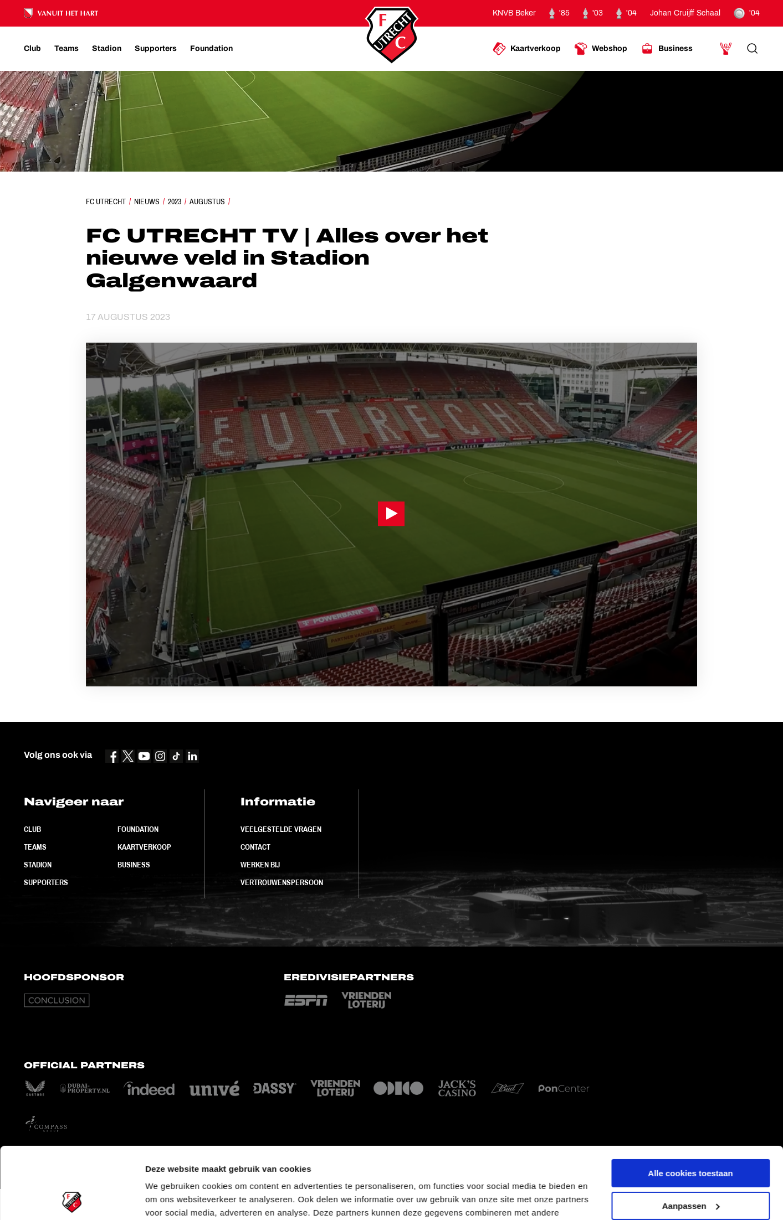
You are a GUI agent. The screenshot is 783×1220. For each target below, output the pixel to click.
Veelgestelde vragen (280, 829)
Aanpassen (691, 1134)
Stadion (38, 865)
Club (32, 829)
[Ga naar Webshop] (600, 49)
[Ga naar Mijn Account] (726, 49)
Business (133, 865)
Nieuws (147, 201)
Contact (255, 847)
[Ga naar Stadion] (106, 49)
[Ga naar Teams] (66, 49)
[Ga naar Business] (667, 49)
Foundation (137, 829)
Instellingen (168, 1198)
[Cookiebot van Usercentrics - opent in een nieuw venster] (71, 1198)
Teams (35, 847)
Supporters (46, 882)
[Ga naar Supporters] (156, 49)
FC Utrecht (106, 201)
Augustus (207, 201)
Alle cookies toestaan (690, 1102)
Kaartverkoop (144, 847)
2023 (174, 201)
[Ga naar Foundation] (211, 49)
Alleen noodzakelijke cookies (690, 1166)
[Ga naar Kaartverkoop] (527, 49)
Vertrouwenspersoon (281, 882)
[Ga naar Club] (32, 49)
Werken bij (260, 865)
